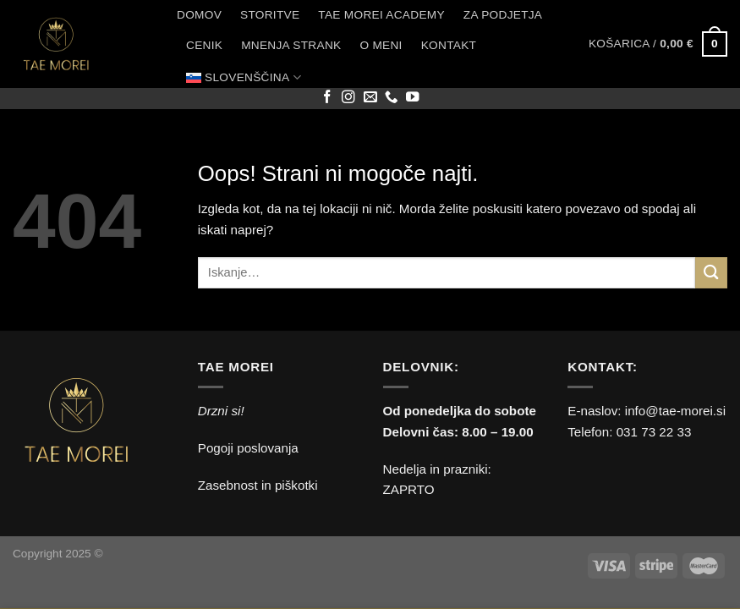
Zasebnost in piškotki (258, 485)
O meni (380, 45)
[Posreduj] (711, 272)
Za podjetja (502, 14)
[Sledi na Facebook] (327, 98)
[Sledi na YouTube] (412, 98)
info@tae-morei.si (675, 410)
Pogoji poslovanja (248, 448)
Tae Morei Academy (381, 14)
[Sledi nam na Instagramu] (348, 98)
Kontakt (448, 45)
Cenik (204, 45)
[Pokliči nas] (391, 98)
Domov (199, 14)
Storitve (269, 14)
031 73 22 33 (654, 432)
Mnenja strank (291, 45)
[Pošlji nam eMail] (370, 98)
